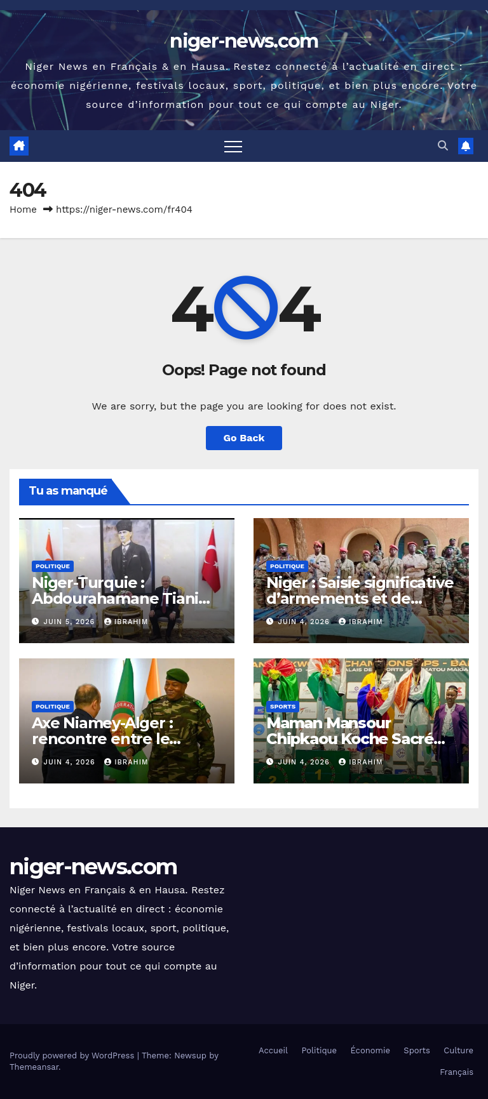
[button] (443, 146)
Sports (282, 706)
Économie (370, 1050)
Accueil (273, 1050)
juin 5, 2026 (71, 622)
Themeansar (34, 1067)
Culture (458, 1050)
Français (456, 1072)
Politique (53, 566)
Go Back (244, 438)
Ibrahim (126, 622)
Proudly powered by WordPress (73, 1055)
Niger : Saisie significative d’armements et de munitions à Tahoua (359, 598)
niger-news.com (244, 41)
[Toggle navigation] (233, 146)
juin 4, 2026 (305, 622)
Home (23, 209)
